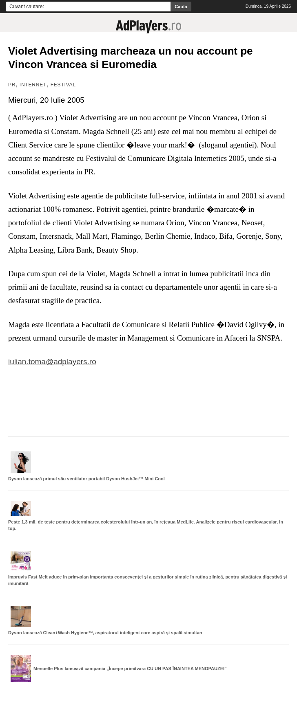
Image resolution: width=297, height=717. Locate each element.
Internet (33, 84)
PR (12, 84)
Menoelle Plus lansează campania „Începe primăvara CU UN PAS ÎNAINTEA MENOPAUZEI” (130, 668)
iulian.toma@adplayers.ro (52, 361)
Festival (63, 84)
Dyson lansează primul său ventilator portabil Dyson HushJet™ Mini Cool (86, 478)
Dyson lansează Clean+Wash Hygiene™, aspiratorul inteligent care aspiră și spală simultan (105, 632)
